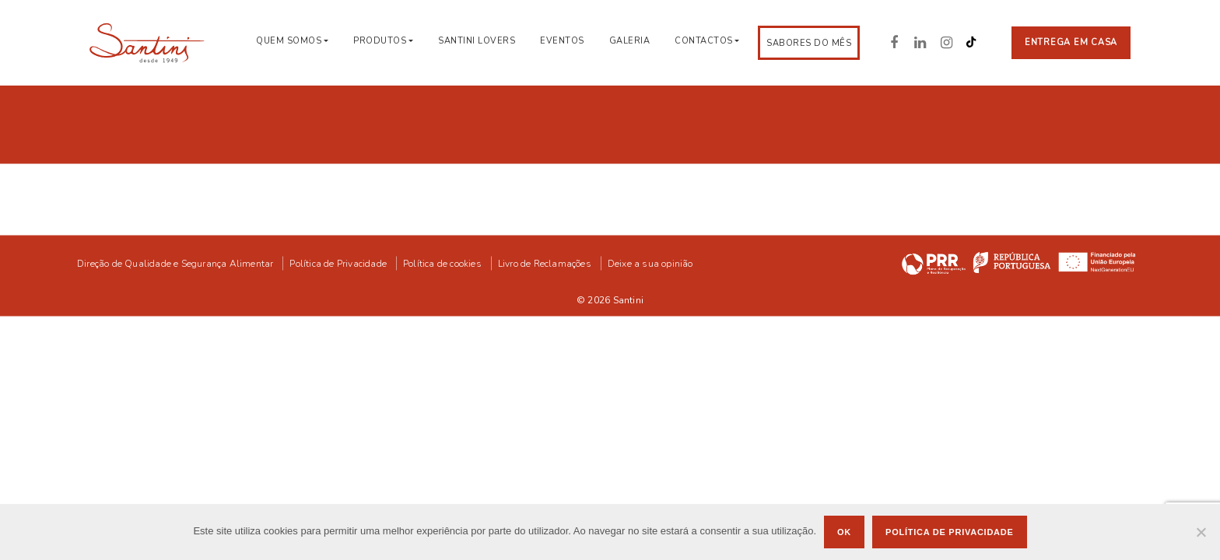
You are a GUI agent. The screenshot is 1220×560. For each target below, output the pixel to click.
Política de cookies (442, 262)
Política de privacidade (949, 532)
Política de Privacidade (338, 262)
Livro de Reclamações (544, 262)
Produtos (379, 41)
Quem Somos (288, 41)
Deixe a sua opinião (650, 262)
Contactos (704, 41)
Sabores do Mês (808, 43)
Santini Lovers (476, 41)
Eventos (562, 41)
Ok (844, 532)
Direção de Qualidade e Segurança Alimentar (175, 262)
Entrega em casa (1071, 42)
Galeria (629, 41)
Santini (628, 299)
